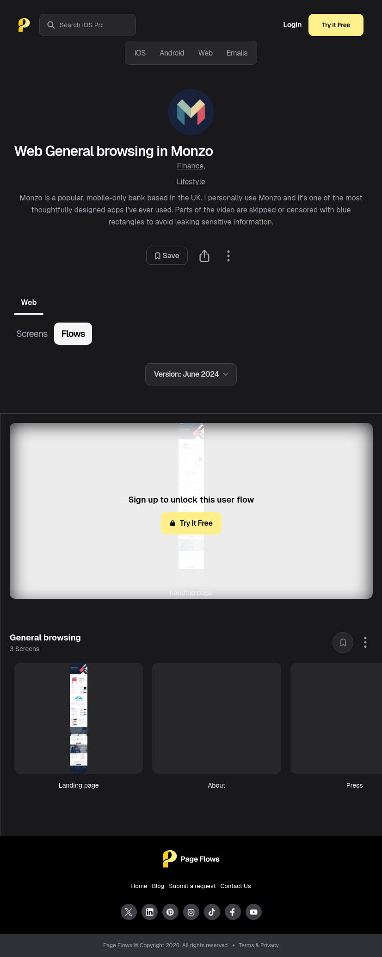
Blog (158, 886)
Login (292, 25)
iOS (140, 53)
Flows (73, 334)
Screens (31, 334)
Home (139, 886)
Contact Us (236, 886)
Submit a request (192, 886)
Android (172, 53)
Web (205, 53)
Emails (237, 53)
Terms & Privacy (259, 945)
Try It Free (336, 25)
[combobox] (98, 25)
